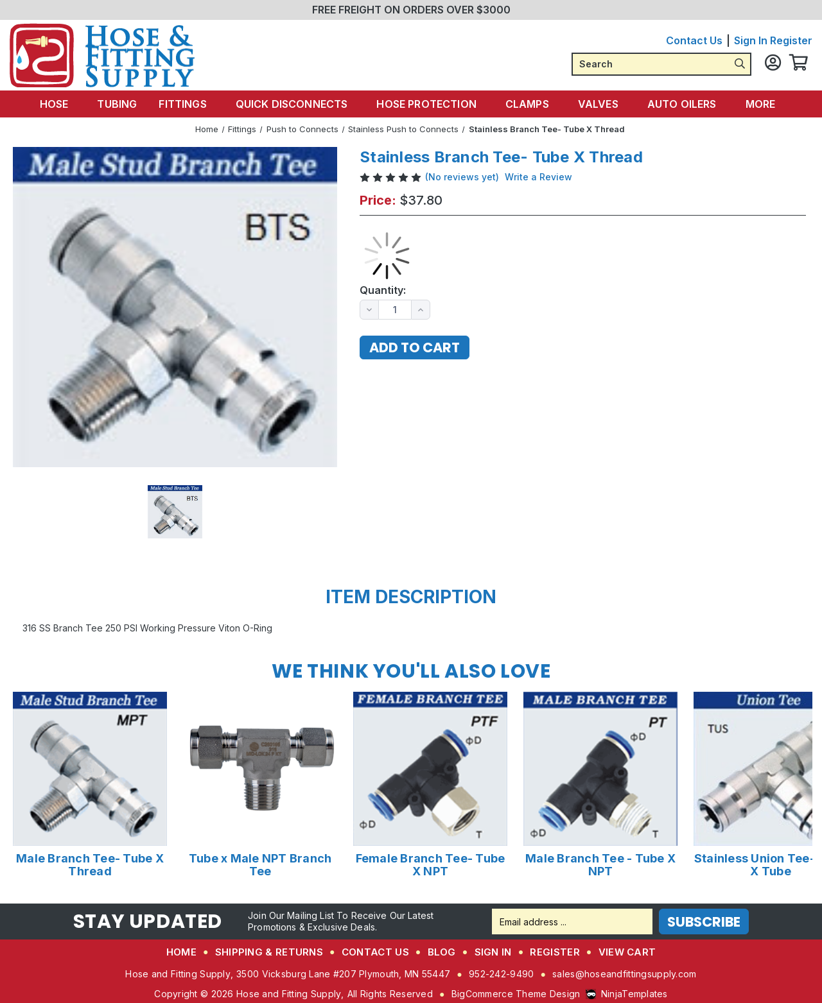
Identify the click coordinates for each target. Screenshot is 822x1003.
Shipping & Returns (269, 951)
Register (791, 40)
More (754, 103)
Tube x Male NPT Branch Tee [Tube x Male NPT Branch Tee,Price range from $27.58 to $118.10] (260, 864)
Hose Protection (429, 103)
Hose (68, 103)
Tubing (124, 103)
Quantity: (383, 290)
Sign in (750, 40)
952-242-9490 (501, 973)
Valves (596, 103)
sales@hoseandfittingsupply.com (624, 973)
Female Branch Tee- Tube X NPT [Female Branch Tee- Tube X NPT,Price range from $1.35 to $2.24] (430, 864)
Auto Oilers (678, 103)
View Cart (627, 951)
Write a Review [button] (538, 176)
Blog (442, 951)
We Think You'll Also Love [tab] (411, 670)
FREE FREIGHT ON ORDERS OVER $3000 (411, 9)
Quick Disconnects (298, 103)
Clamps (528, 103)
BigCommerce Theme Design (516, 993)
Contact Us (694, 40)
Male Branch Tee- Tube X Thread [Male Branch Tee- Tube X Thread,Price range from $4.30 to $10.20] (90, 864)
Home (181, 951)
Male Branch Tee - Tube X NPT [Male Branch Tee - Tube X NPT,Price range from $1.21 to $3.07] (600, 864)
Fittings (191, 103)
